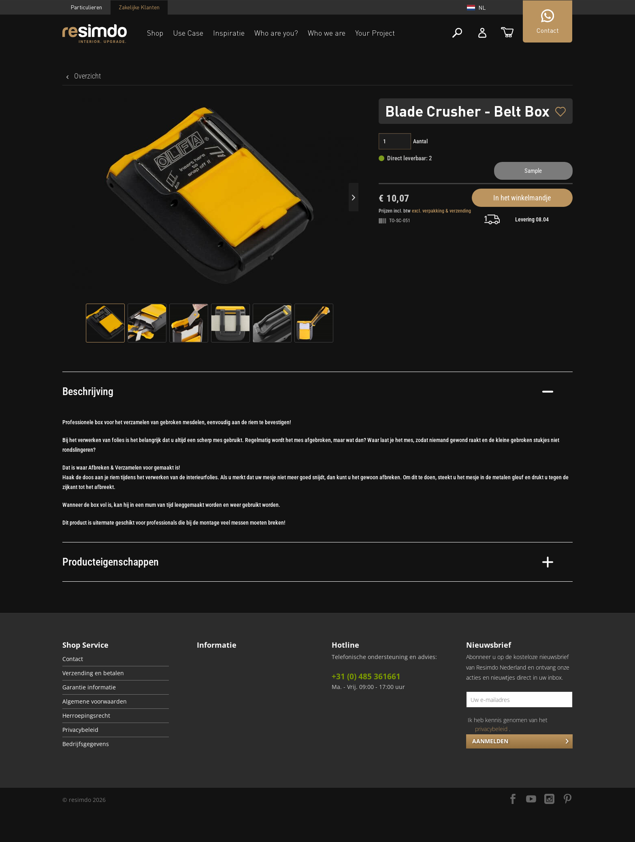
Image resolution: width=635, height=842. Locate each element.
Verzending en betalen (93, 673)
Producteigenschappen (307, 562)
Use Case (188, 32)
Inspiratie (229, 32)
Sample (533, 170)
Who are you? (276, 32)
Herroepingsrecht (86, 715)
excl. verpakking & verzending (441, 211)
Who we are (326, 32)
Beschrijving (307, 391)
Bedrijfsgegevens (85, 744)
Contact (72, 659)
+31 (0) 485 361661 (366, 676)
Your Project (375, 32)
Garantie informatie (89, 687)
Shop (155, 32)
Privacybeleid (80, 730)
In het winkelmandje (522, 197)
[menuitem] (115, 659)
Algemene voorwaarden (94, 701)
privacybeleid (491, 729)
